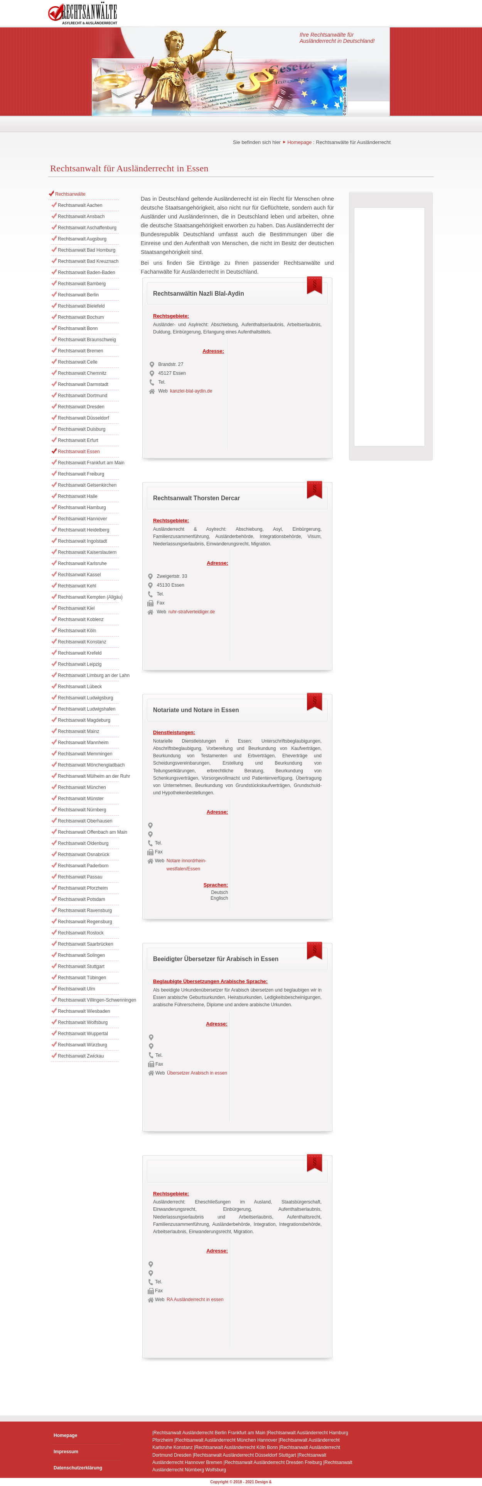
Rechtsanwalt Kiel (76, 608)
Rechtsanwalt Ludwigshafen (86, 709)
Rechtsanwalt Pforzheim (83, 888)
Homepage (299, 142)
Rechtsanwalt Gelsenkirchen (87, 485)
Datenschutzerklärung (78, 1468)
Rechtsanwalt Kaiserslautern (87, 552)
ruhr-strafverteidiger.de (192, 611)
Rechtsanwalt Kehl (77, 586)
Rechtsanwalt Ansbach (81, 216)
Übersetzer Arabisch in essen (197, 1073)
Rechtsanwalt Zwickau (81, 1056)
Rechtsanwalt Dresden (81, 407)
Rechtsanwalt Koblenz (81, 619)
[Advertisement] (279, 391)
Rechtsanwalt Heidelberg (83, 530)
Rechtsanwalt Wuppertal (83, 1033)
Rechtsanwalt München (82, 787)
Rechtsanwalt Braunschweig (87, 339)
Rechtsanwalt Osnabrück (83, 854)
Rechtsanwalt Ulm (76, 989)
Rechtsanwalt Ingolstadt (82, 541)
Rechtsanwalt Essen (79, 451)
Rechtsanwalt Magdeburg (84, 720)
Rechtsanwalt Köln (77, 630)
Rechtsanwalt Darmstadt (83, 384)
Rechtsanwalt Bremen (80, 351)
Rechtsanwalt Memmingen (85, 754)
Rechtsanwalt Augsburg (82, 239)
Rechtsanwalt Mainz (78, 731)
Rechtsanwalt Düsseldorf (83, 418)
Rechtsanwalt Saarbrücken (85, 944)
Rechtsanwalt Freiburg (81, 474)
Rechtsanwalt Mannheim (83, 742)
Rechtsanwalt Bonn (78, 328)
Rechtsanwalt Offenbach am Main (88, 832)
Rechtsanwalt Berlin (78, 295)
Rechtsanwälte (70, 194)
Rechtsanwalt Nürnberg (82, 809)
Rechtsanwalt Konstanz (82, 642)
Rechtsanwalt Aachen (80, 205)
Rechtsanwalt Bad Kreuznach (88, 261)
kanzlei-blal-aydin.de (191, 391)
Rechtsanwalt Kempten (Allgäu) (88, 597)
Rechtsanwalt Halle (78, 496)
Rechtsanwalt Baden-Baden (86, 272)
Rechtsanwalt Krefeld (79, 653)
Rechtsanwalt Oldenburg (83, 843)
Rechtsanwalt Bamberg (82, 283)
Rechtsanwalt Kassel (79, 574)
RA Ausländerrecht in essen (195, 1299)
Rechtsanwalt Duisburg (81, 429)
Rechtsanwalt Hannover (82, 518)
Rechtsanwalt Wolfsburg (83, 1022)
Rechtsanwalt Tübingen (82, 977)
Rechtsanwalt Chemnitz (82, 373)
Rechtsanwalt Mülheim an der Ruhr (88, 776)
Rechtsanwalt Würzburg (82, 1045)
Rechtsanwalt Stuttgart (81, 966)
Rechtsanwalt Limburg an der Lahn (88, 675)
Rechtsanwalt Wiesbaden (84, 1011)
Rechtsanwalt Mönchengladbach (88, 765)
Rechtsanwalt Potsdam (81, 899)
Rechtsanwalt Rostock (81, 933)
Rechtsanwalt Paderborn (83, 865)
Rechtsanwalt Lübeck (80, 686)
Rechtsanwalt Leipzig (79, 664)
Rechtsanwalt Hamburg (82, 507)
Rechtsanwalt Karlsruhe (82, 563)
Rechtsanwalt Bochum (81, 317)
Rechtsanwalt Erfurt (78, 440)
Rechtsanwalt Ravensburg (85, 910)
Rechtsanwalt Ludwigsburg (85, 698)
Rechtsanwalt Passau (80, 877)
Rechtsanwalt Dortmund (82, 395)
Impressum (66, 1451)
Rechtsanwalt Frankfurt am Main (88, 462)
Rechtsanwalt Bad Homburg (86, 250)
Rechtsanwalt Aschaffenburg (87, 227)
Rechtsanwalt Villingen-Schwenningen (88, 1000)
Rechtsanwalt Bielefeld (81, 306)
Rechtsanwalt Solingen (81, 955)
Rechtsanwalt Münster (81, 798)
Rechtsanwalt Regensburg (85, 921)
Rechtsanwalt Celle (78, 362)
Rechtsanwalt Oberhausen (85, 821)
